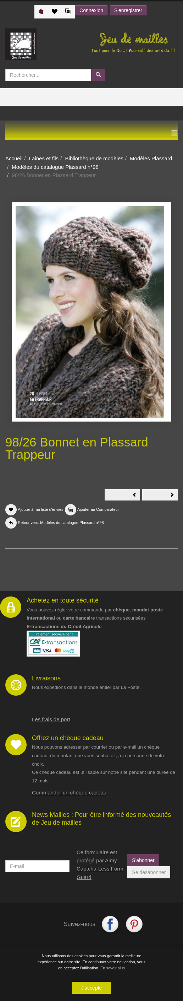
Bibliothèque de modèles (94, 158)
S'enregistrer (128, 10)
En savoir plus (112, 968)
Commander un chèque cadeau (69, 792)
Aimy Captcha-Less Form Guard (100, 868)
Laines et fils (44, 158)
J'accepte (91, 988)
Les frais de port (51, 719)
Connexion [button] (91, 10)
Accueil (13, 158)
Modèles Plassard (151, 158)
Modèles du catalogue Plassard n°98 (55, 167)
